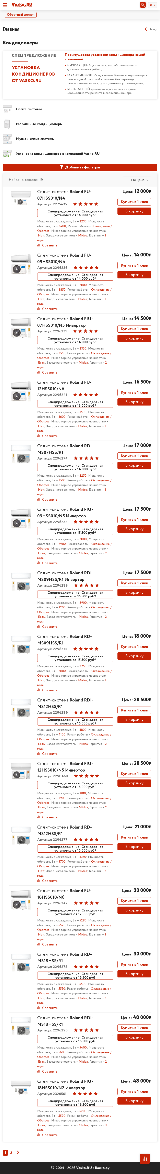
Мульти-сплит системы (35, 139)
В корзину (134, 211)
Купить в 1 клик (134, 202)
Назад (150, 29)
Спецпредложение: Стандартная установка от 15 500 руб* (75, 531)
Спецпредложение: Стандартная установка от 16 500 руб (75, 976)
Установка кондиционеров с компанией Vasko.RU (58, 153)
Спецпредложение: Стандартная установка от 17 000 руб (75, 912)
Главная (11, 29)
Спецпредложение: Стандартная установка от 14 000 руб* (75, 213)
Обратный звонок (20, 14)
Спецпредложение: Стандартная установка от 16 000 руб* (75, 404)
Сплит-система (64, 195)
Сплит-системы (29, 109)
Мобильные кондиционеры (39, 124)
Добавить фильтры (80, 167)
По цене (135, 180)
